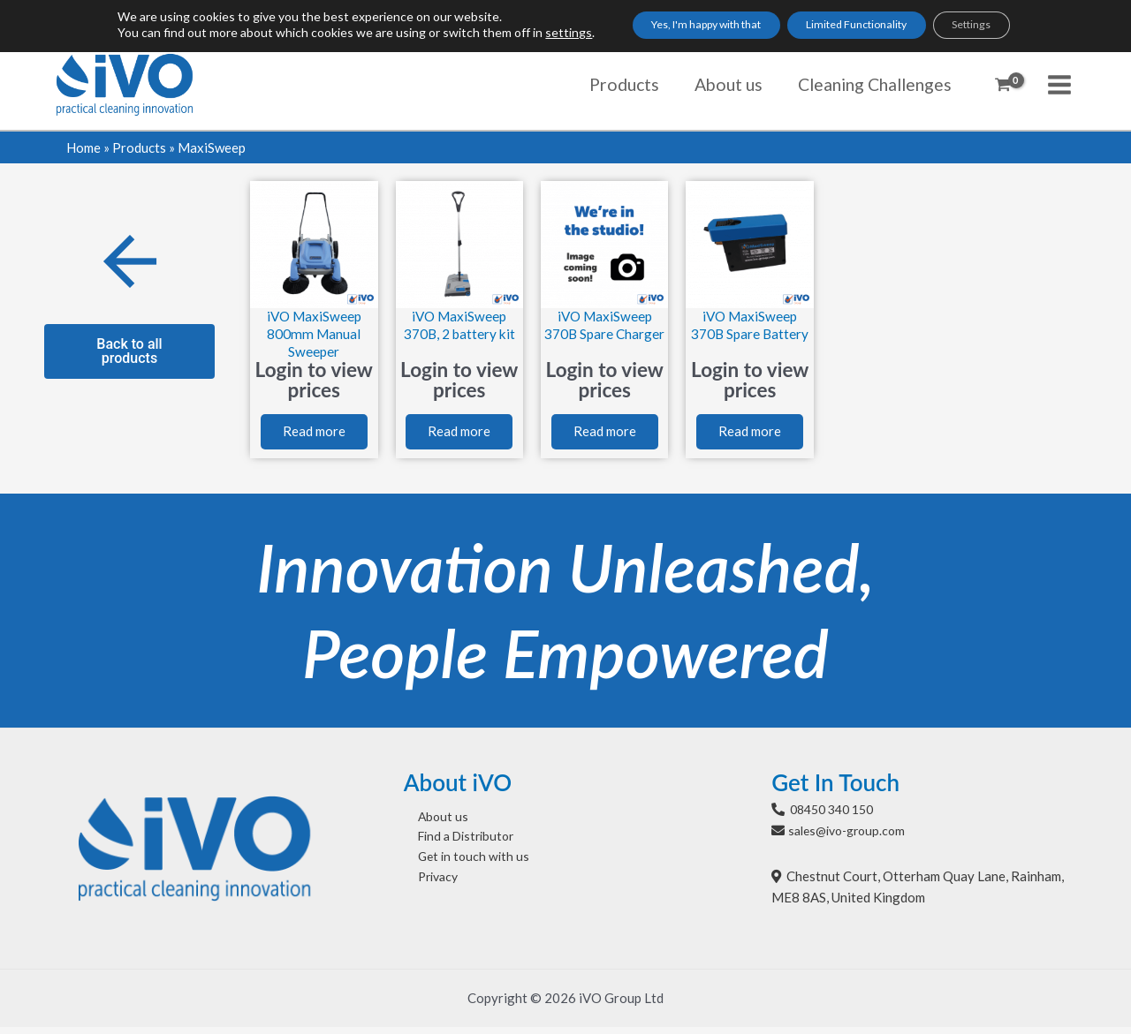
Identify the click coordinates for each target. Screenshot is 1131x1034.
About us (430, 825)
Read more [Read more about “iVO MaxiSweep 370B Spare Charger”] (604, 436)
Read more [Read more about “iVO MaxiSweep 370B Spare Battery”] (749, 436)
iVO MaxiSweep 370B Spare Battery (750, 333)
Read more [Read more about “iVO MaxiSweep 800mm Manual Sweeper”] (314, 436)
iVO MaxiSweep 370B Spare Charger (604, 333)
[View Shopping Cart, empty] (1003, 85)
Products (139, 147)
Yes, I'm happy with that (679, 26)
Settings (1005, 26)
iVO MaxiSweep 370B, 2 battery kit (459, 325)
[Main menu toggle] (1059, 84)
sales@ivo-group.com (851, 838)
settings (523, 34)
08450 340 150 (836, 816)
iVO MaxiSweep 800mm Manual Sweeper (313, 333)
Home (83, 147)
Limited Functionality (863, 26)
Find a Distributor (456, 847)
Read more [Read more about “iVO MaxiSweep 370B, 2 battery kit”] (459, 436)
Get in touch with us (462, 869)
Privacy (426, 890)
